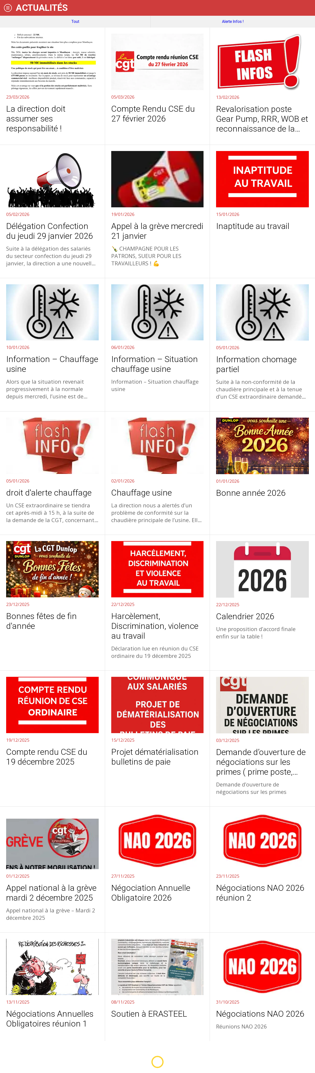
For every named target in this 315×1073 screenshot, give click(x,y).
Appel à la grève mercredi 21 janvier (157, 231)
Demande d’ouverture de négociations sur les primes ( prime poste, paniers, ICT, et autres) (261, 762)
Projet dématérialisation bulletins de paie (155, 757)
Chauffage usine (141, 493)
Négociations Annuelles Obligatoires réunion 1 (50, 1018)
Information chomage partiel (256, 364)
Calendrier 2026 (245, 616)
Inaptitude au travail (252, 226)
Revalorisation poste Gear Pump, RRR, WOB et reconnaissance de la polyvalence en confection (262, 119)
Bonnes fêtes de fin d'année (41, 621)
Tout (75, 21)
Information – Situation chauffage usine (154, 364)
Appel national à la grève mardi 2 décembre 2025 (51, 893)
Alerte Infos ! (233, 21)
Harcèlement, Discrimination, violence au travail (154, 626)
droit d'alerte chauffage (49, 493)
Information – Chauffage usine (52, 364)
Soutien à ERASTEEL (149, 1014)
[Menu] (8, 8)
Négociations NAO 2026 (260, 1014)
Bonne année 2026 (251, 493)
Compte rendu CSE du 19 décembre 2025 (46, 757)
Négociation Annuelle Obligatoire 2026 (150, 893)
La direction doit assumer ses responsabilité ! (35, 118)
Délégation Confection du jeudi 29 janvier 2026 (49, 231)
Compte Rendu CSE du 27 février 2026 (153, 113)
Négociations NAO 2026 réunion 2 (260, 893)
